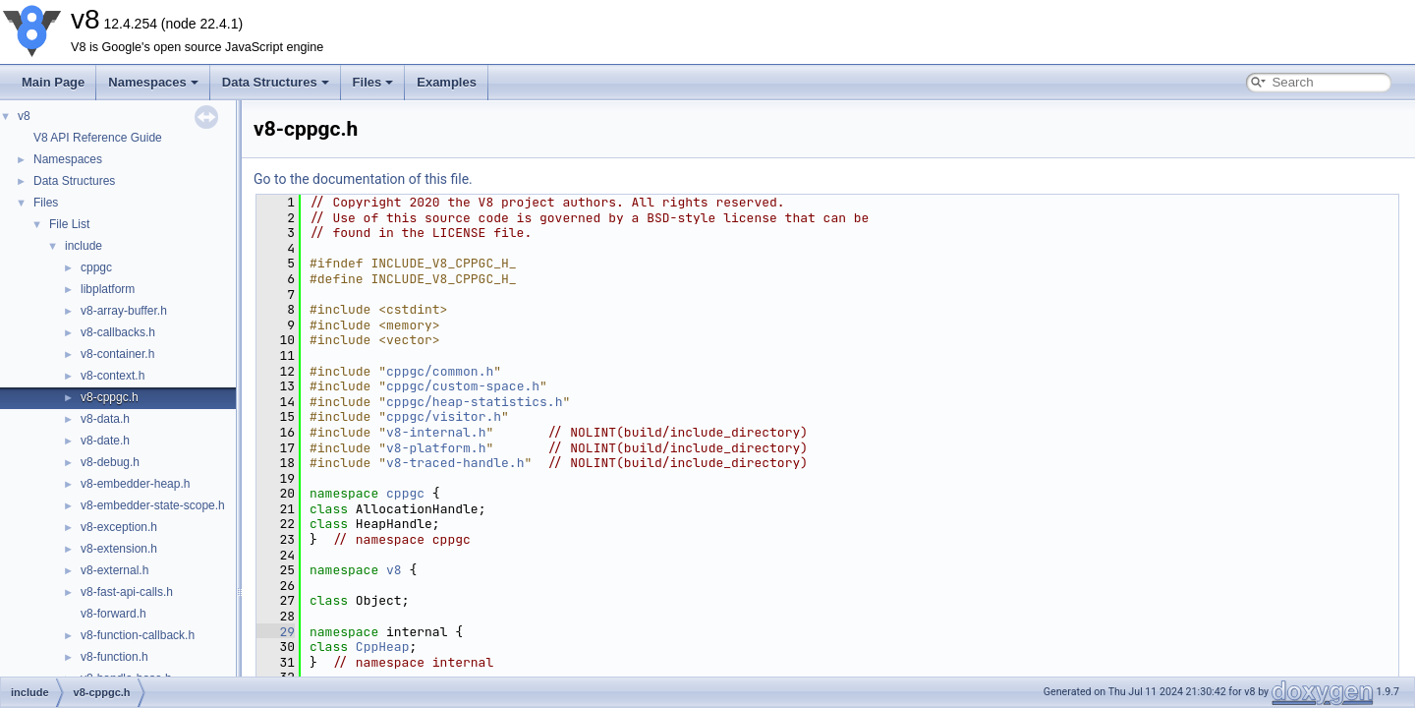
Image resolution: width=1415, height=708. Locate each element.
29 (275, 631)
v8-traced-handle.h (455, 462)
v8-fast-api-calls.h (127, 592)
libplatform (108, 289)
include (83, 246)
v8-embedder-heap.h (135, 484)
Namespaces (153, 82)
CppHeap (383, 646)
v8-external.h (114, 570)
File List (69, 224)
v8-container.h (117, 354)
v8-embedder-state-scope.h (153, 505)
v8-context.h (112, 376)
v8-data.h (105, 419)
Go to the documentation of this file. (363, 179)
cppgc (96, 267)
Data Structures (275, 82)
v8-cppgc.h (110, 397)
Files (373, 82)
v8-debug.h (110, 462)
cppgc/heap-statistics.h (474, 401)
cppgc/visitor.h (443, 416)
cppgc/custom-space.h (462, 386)
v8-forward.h (113, 613)
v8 (24, 116)
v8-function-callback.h (138, 635)
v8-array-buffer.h (124, 311)
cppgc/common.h (439, 371)
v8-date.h (105, 440)
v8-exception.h (119, 527)
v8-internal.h (435, 432)
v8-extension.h (119, 549)
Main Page (53, 82)
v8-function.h (114, 657)
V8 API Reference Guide (97, 138)
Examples (447, 82)
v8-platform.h (435, 448)
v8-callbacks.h (118, 332)
